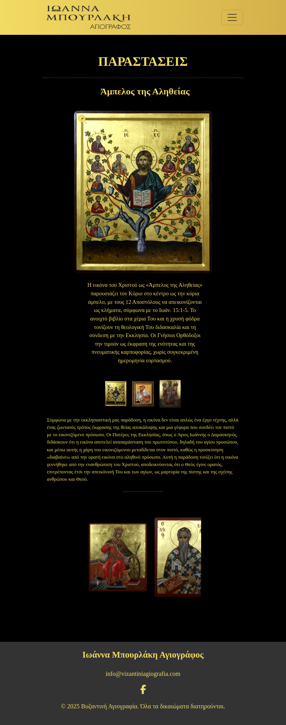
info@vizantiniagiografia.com (143, 673)
